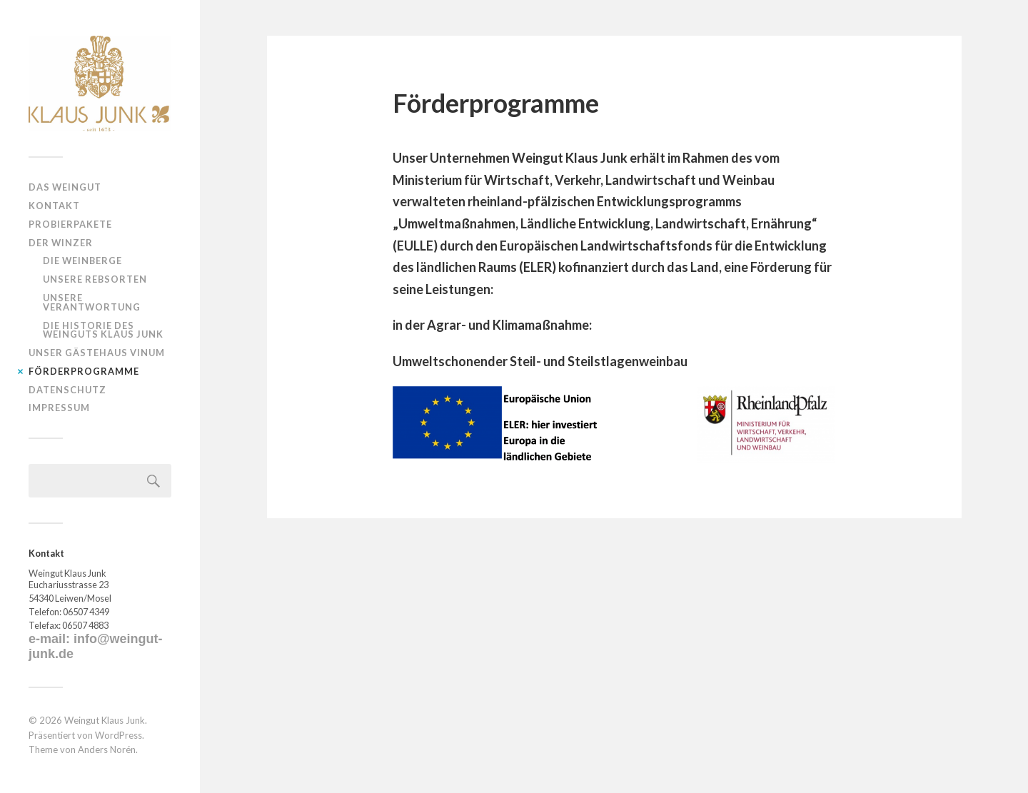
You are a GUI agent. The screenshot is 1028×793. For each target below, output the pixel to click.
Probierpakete (70, 224)
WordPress (118, 735)
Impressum (59, 407)
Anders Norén (107, 749)
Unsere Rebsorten (95, 279)
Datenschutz (67, 389)
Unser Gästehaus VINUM (97, 352)
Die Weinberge (82, 260)
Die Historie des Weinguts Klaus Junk (103, 330)
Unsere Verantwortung (92, 302)
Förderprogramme (84, 371)
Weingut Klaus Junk (104, 720)
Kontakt (54, 205)
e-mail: (51, 639)
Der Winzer (61, 242)
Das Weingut (65, 187)
